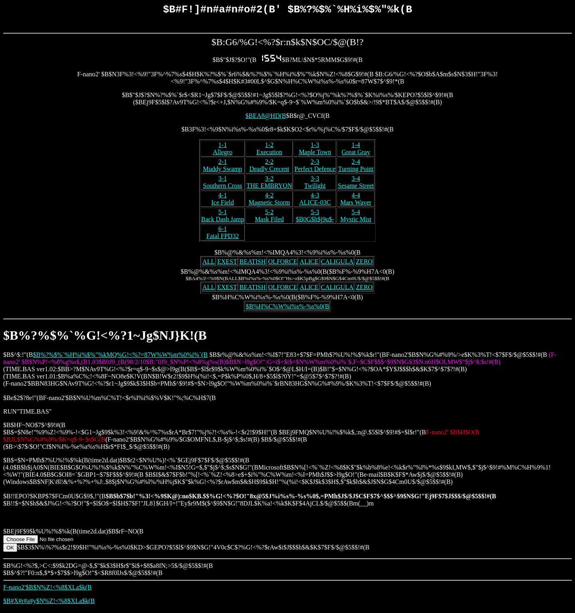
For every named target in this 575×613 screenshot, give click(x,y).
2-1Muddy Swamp (222, 167)
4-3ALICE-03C (315, 201)
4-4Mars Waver (355, 201)
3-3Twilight (315, 184)
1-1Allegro (222, 150)
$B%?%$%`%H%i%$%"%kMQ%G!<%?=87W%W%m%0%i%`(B (120, 356)
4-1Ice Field (222, 201)
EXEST (227, 263)
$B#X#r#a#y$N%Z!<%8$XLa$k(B (49, 602)
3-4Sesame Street (356, 184)
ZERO (364, 263)
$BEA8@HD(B (266, 117)
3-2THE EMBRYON (269, 184)
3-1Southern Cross (222, 184)
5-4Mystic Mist (355, 218)
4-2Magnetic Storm (269, 201)
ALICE (308, 263)
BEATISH (253, 263)
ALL (208, 263)
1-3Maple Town (315, 150)
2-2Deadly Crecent (269, 167)
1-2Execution (269, 150)
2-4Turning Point (356, 167)
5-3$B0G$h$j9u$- (315, 218)
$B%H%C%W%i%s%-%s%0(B (287, 308)
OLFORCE (282, 263)
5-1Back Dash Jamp (222, 218)
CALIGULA (337, 263)
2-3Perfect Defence (314, 167)
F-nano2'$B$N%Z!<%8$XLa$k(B (47, 589)
